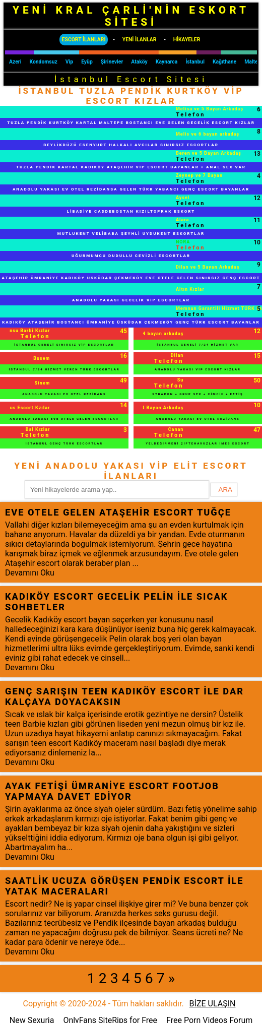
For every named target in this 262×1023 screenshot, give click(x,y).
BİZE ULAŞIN (212, 1003)
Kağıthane (224, 61)
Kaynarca (166, 61)
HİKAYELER (187, 39)
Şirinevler (112, 61)
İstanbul (195, 61)
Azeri (15, 61)
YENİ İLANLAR (139, 39)
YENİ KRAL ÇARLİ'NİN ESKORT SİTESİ (131, 16)
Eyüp (87, 61)
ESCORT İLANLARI (84, 39)
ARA (225, 489)
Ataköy (139, 61)
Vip (69, 61)
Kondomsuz (43, 61)
